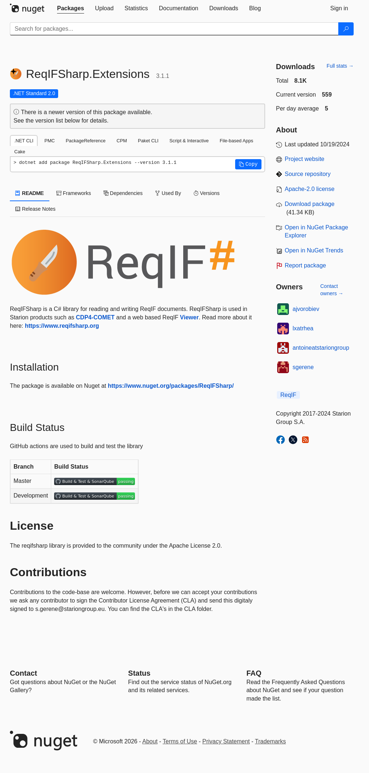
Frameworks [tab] (73, 193)
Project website (305, 159)
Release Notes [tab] (35, 209)
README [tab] (29, 193)
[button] (248, 164)
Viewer (189, 317)
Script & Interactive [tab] (188, 140)
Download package (310, 204)
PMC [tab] (49, 140)
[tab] (71, 8)
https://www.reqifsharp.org (62, 326)
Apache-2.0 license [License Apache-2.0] (310, 189)
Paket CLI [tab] (148, 140)
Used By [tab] (168, 193)
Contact (23, 673)
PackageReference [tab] (86, 140)
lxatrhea (303, 328)
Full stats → (340, 66)
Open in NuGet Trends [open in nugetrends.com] (314, 250)
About (150, 741)
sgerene (303, 367)
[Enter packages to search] (174, 28)
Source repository (308, 174)
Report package (305, 265)
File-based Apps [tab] (236, 140)
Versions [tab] (206, 193)
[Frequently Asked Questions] (253, 673)
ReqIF (288, 395)
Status (139, 673)
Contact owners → (331, 289)
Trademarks (270, 741)
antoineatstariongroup (321, 348)
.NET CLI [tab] (23, 140)
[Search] (346, 28)
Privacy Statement (226, 741)
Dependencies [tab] (123, 193)
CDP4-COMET (95, 317)
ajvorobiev (306, 309)
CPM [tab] (122, 140)
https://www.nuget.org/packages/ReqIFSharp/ (171, 386)
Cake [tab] (19, 151)
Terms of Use (180, 741)
